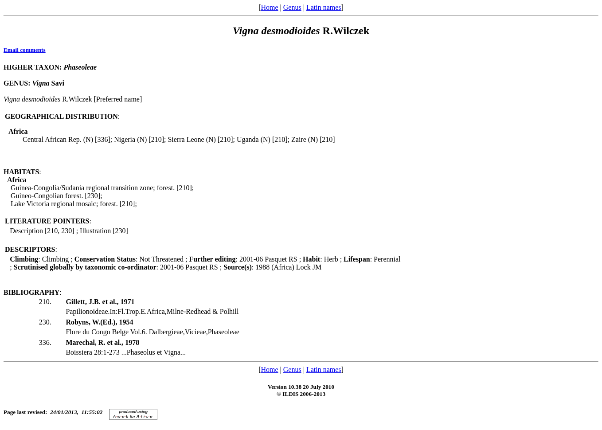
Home (269, 7)
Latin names (323, 7)
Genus (292, 7)
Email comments (25, 50)
